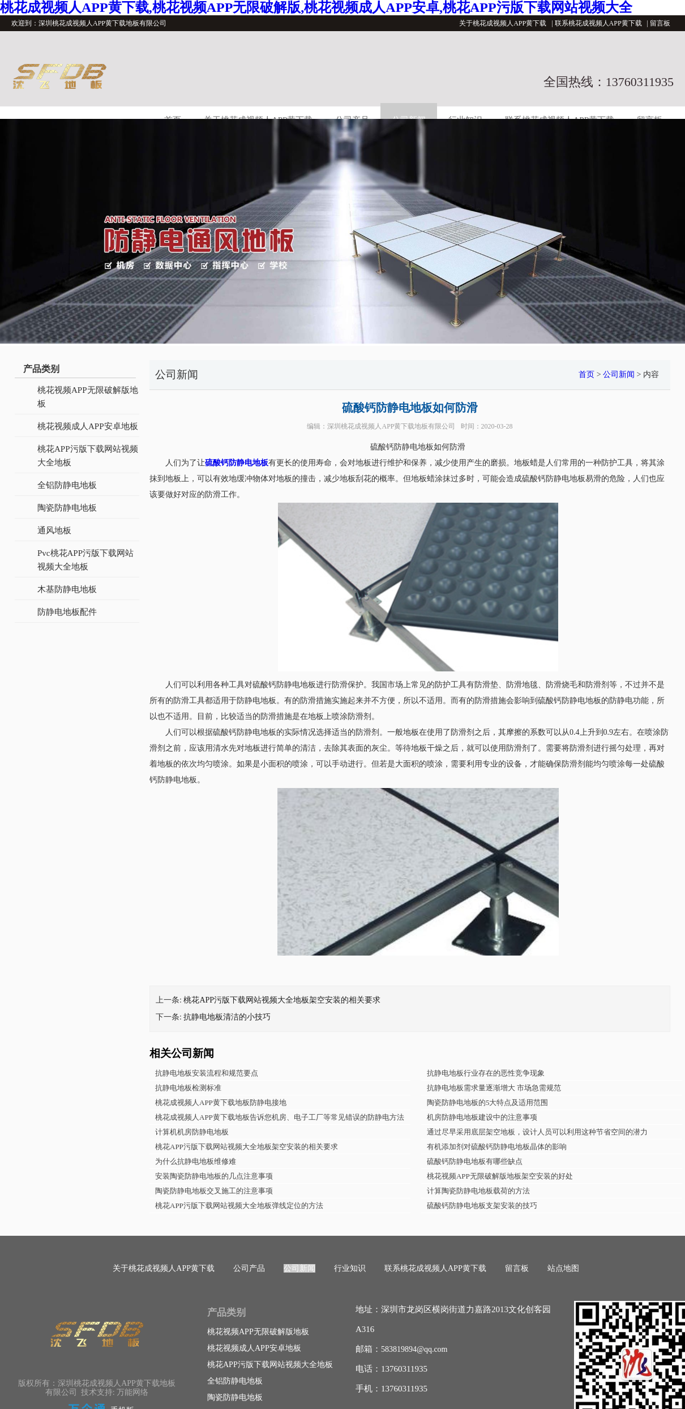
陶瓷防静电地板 (67, 507)
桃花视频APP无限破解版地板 (87, 397)
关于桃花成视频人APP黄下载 (502, 23)
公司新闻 (619, 374)
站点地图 (563, 1268)
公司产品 (249, 1268)
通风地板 (54, 530)
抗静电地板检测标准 (188, 1087)
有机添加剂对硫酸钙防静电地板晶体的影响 (497, 1146)
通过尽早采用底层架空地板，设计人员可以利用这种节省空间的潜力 (537, 1132)
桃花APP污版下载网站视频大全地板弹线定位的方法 (239, 1205)
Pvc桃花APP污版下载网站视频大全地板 (85, 560)
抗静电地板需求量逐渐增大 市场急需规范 (494, 1087)
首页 (586, 374)
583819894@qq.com (414, 1349)
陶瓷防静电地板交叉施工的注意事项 (214, 1191)
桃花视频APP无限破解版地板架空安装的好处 (500, 1176)
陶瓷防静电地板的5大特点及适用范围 (488, 1102)
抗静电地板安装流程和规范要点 (206, 1073)
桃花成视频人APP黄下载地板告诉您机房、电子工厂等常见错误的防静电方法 (279, 1117)
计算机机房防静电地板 (192, 1132)
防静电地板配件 (67, 611)
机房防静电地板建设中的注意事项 (482, 1117)
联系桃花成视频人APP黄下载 (598, 23)
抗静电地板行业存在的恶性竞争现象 (486, 1073)
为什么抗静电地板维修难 (195, 1161)
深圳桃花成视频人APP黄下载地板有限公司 (391, 426)
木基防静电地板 (67, 589)
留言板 (660, 23)
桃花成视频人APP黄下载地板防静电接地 (220, 1102)
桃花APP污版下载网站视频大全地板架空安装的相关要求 (281, 1000)
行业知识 (350, 1268)
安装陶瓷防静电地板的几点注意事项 (214, 1176)
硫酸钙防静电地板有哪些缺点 (475, 1161)
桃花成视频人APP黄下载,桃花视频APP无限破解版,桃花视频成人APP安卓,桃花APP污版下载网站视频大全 (316, 7)
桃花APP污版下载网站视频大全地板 (87, 455)
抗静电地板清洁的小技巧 (227, 1017)
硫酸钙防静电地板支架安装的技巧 (482, 1205)
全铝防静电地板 (67, 485)
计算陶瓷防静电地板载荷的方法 (478, 1191)
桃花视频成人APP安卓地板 (87, 426)
